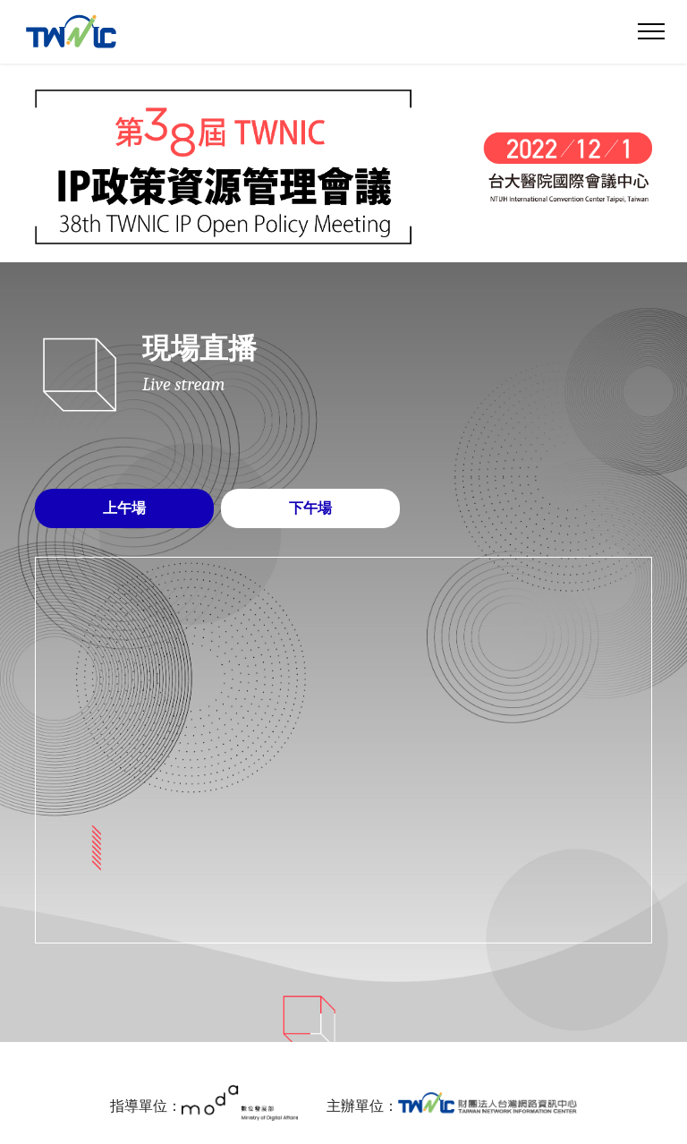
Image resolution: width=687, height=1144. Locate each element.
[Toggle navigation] (652, 31)
